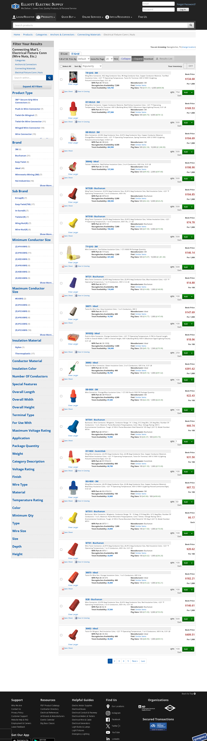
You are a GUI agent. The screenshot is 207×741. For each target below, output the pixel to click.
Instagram (113, 713)
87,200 (110, 400)
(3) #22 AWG (22, 278)
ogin (25, 17)
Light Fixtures (78, 731)
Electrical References (49, 713)
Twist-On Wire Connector (30, 121)
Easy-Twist (22, 162)
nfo (121, 17)
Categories (41, 34)
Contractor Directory (49, 709)
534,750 (110, 88)
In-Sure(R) (21, 210)
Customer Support (19, 716)
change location (188, 47)
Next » (135, 661)
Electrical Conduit (84, 713)
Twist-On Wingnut (26, 115)
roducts (48, 17)
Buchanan (22, 155)
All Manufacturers (52, 716)
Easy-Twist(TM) (25, 204)
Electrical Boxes (79, 709)
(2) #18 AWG (23, 252)
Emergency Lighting (80, 734)
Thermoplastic (25, 353)
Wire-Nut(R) (23, 229)
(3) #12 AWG (22, 311)
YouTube (113, 733)
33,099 (110, 555)
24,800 (110, 529)
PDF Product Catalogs (50, 706)
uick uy (68, 17)
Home (17, 34)
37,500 (110, 609)
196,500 (110, 229)
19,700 (110, 316)
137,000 (110, 169)
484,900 (110, 147)
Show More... (47, 185)
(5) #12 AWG (23, 330)
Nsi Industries (24, 181)
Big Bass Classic (47, 724)
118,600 (110, 289)
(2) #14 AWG (22, 246)
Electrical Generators (81, 724)
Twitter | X (113, 726)
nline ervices (92, 17)
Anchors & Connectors (62, 34)
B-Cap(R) (21, 198)
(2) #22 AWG (22, 259)
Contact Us (16, 709)
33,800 (110, 496)
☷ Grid (75, 53)
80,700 (110, 466)
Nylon (19, 347)
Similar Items (140, 85)
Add (186, 92)
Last (143, 661)
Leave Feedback (18, 727)
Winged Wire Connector (29, 127)
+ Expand (137, 58)
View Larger (73, 84)
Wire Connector (25, 134)
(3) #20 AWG (22, 271)
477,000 (110, 112)
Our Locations (115, 707)
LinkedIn (113, 739)
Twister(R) (22, 217)
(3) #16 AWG (22, 265)
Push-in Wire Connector (29, 109)
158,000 (110, 348)
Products (28, 34)
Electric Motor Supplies (82, 706)
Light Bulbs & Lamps (81, 727)
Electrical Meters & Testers (83, 716)
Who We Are (16, 706)
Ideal (19, 168)
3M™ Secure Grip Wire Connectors (26, 101)
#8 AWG (20, 298)
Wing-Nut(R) (23, 223)
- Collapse (125, 58)
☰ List (64, 53)
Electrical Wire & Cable (81, 720)
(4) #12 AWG (22, 323)
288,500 (110, 201)
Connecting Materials (89, 34)
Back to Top (189, 694)
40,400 (110, 639)
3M (18, 149)
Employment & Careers (21, 724)
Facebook (113, 720)
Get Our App (20, 735)
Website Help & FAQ (19, 720)
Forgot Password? (186, 4)
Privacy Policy (17, 713)
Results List (164, 58)
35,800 (110, 583)
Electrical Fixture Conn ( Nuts (29, 72)
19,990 (110, 437)
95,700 (110, 373)
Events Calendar (47, 720)
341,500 (110, 257)
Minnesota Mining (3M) (28, 174)
